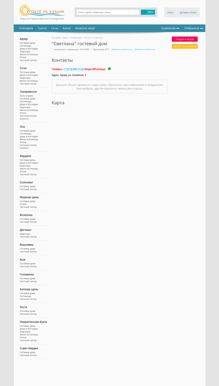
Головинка (27, 274)
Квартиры (25, 77)
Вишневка (26, 244)
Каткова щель (29, 289)
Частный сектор (28, 83)
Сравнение (170, 28)
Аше (22, 259)
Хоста (23, 307)
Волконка (26, 215)
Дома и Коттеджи (29, 75)
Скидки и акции (185, 39)
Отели (23, 57)
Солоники (26, 182)
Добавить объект (188, 12)
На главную (56, 38)
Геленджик (26, 28)
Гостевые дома (27, 72)
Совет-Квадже (29, 348)
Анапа (67, 28)
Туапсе (42, 28)
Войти (170, 12)
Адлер (24, 39)
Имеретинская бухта (33, 322)
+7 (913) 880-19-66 (73, 69)
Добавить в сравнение (121, 49)
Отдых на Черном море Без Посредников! (42, 18)
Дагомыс (25, 230)
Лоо (22, 126)
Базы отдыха (26, 95)
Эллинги (24, 118)
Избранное (193, 28)
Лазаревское (28, 91)
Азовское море (85, 28)
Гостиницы (25, 45)
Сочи (54, 28)
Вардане (25, 156)
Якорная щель (29, 197)
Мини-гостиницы (29, 80)
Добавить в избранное (144, 49)
